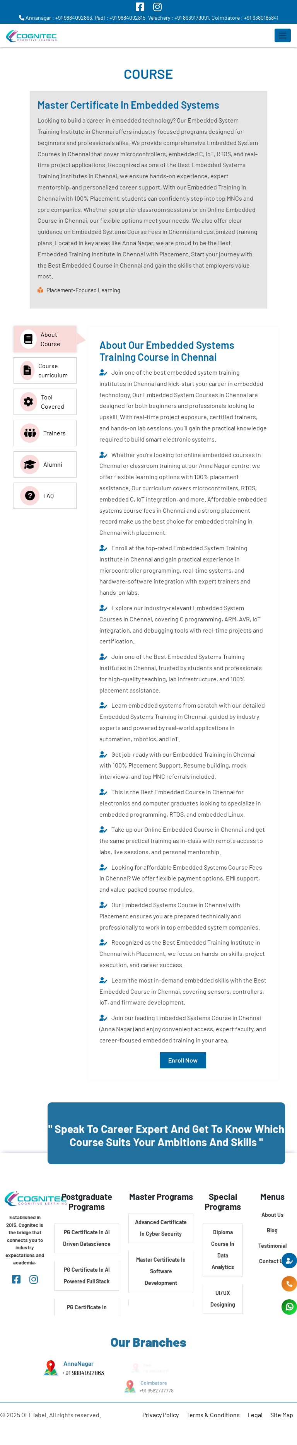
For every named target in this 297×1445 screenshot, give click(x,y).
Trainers (43, 433)
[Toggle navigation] (283, 35)
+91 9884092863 (83, 1372)
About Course (40, 339)
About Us (272, 1214)
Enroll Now (183, 1060)
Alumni (41, 464)
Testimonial (272, 1245)
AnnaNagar (78, 1363)
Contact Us (272, 1261)
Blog (272, 1230)
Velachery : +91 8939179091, (179, 17)
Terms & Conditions (213, 1414)
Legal (255, 1414)
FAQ (37, 495)
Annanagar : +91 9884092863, (56, 17)
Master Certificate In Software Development (161, 1271)
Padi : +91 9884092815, (121, 17)
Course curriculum (44, 370)
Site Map (281, 1414)
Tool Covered (42, 401)
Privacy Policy (160, 1414)
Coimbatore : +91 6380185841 (245, 17)
